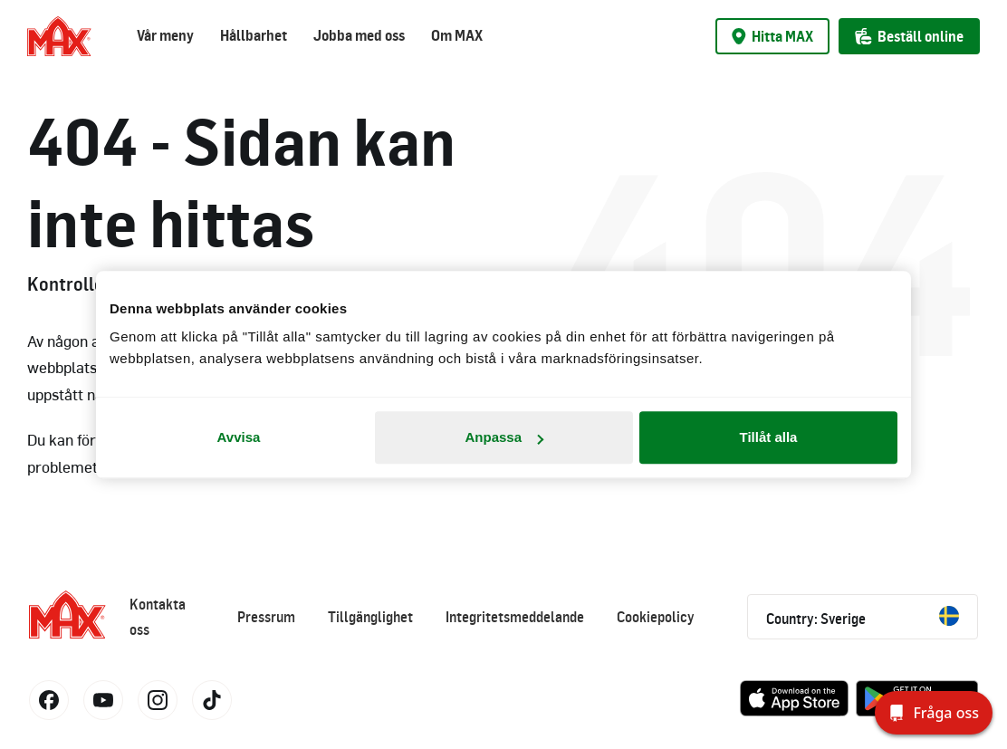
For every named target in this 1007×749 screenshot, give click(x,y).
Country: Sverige (862, 617)
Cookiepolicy (656, 617)
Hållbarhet (253, 35)
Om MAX (457, 35)
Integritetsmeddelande (515, 617)
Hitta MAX (772, 36)
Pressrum (266, 617)
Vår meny (165, 35)
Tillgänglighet (370, 617)
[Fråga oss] (934, 713)
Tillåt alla (769, 437)
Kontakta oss (157, 617)
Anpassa (504, 437)
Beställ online (909, 36)
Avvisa (239, 437)
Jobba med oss (359, 35)
